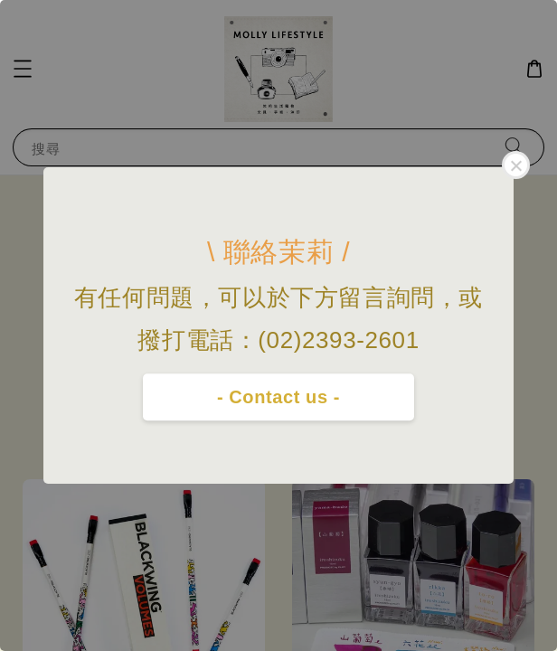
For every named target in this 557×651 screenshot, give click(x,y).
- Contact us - (278, 397)
